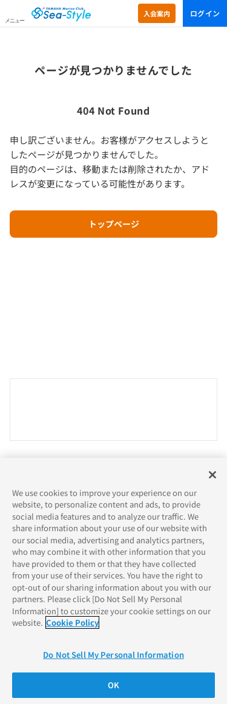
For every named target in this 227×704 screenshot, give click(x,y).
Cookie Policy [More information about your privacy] (72, 622)
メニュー (14, 21)
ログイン (205, 13)
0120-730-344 (114, 410)
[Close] (212, 474)
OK (113, 685)
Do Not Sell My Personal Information (113, 654)
